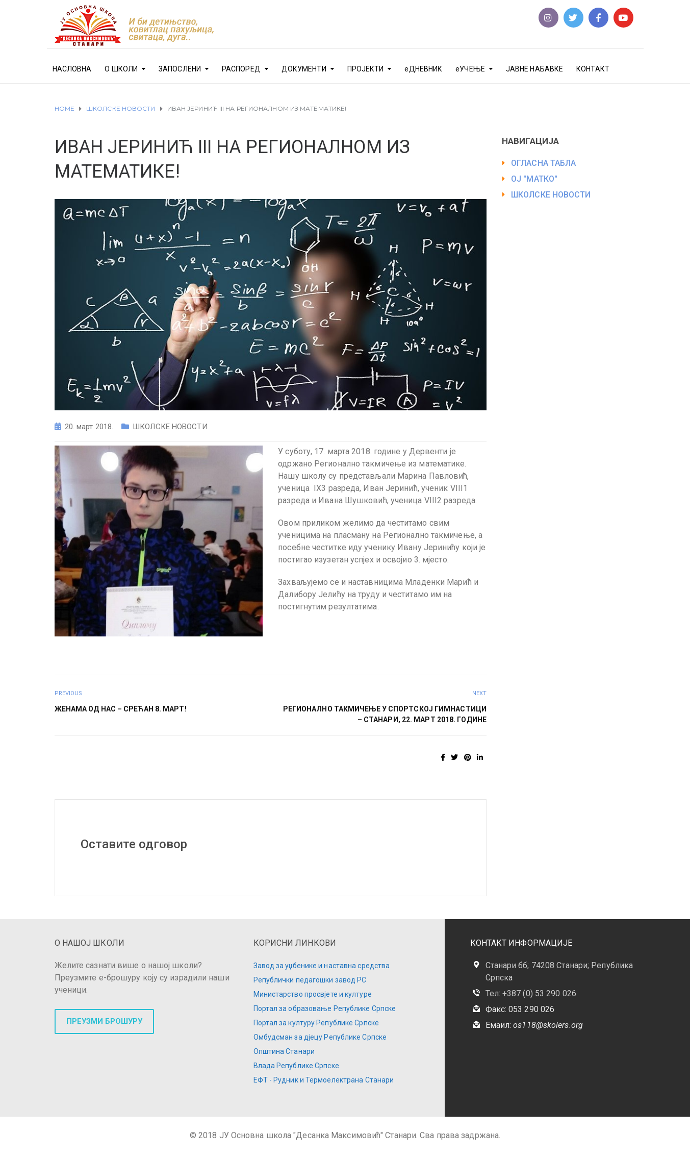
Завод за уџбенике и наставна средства (321, 966)
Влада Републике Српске (296, 1066)
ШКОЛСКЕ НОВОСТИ (170, 426)
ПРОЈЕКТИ (365, 69)
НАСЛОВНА (72, 69)
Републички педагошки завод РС (310, 980)
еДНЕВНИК (423, 69)
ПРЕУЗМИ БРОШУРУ (104, 1021)
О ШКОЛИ (121, 69)
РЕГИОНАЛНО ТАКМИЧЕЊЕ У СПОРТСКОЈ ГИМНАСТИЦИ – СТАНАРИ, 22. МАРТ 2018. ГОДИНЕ (385, 714)
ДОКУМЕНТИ (304, 69)
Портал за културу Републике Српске (316, 1023)
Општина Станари (284, 1051)
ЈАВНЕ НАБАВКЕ (534, 69)
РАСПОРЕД (241, 69)
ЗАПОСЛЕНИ (180, 69)
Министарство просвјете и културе (312, 994)
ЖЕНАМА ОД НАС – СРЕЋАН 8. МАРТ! (121, 709)
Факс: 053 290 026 (520, 1009)
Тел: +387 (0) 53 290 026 (530, 993)
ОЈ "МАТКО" (534, 179)
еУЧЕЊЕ (470, 69)
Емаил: (534, 1025)
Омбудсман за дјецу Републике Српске (320, 1037)
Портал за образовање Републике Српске (324, 1008)
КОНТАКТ (592, 69)
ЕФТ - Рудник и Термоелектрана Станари (323, 1080)
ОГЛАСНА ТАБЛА (543, 163)
